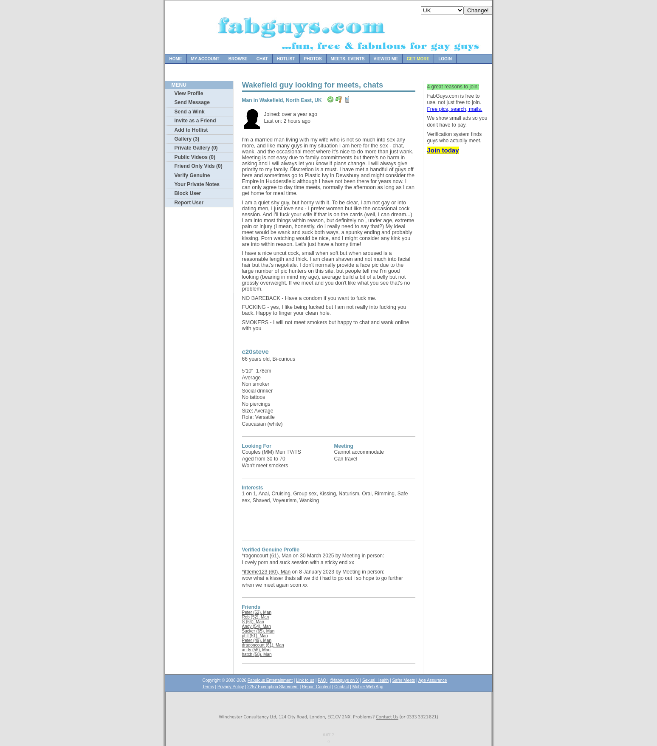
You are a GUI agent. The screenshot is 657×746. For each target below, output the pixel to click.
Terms (208, 686)
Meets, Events (348, 59)
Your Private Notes (197, 184)
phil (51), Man (255, 635)
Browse (238, 59)
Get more (418, 59)
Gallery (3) (187, 139)
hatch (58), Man (257, 654)
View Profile (189, 93)
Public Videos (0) (195, 157)
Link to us (305, 680)
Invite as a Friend (195, 121)
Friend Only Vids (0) (199, 166)
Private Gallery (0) (196, 148)
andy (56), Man (256, 649)
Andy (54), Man (256, 626)
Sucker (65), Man (258, 631)
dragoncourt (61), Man (263, 645)
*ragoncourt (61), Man (267, 556)
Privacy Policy (230, 686)
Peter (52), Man (256, 612)
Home (175, 59)
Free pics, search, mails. (454, 109)
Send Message (192, 102)
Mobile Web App (367, 686)
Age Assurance (432, 680)
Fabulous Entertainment (270, 680)
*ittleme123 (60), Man (266, 572)
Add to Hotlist (191, 130)
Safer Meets (403, 680)
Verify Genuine (192, 175)
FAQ (322, 680)
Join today (443, 150)
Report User (189, 203)
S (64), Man (253, 621)
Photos (313, 59)
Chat (262, 59)
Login (445, 59)
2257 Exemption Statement (273, 686)
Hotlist (286, 59)
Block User (188, 193)
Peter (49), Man (256, 640)
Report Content (316, 686)
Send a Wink (190, 112)
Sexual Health (375, 680)
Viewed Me (386, 59)
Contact (341, 686)
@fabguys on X (344, 680)
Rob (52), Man (255, 617)
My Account (205, 59)
